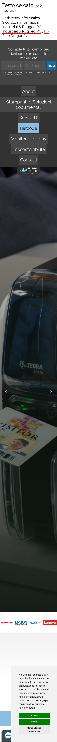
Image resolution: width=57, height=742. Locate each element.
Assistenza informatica (21, 18)
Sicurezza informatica (20, 22)
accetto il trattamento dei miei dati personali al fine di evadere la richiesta (26, 73)
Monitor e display (28, 138)
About (28, 91)
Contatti (28, 160)
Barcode (28, 128)
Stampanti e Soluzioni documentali (28, 104)
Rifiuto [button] (34, 721)
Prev (6, 391)
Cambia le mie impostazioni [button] (34, 729)
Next (50, 391)
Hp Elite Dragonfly (25, 33)
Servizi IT (28, 117)
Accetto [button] (34, 715)
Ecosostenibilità (28, 149)
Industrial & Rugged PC (21, 27)
